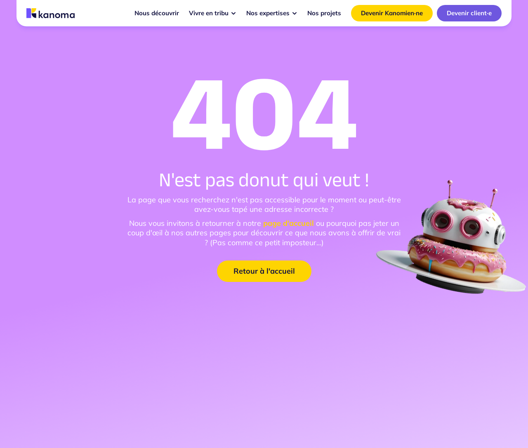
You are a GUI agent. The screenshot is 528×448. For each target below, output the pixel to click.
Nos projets (324, 13)
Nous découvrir (156, 13)
